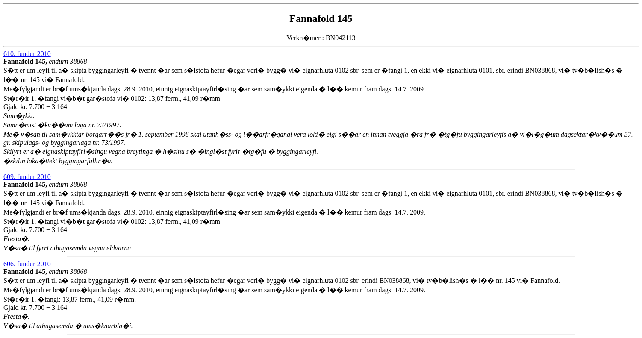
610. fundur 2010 (27, 53)
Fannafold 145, (26, 61)
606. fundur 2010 (27, 263)
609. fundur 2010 (27, 176)
